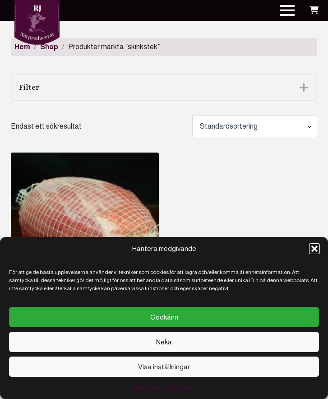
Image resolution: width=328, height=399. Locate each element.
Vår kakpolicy (147, 387)
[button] (314, 248)
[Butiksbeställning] (254, 126)
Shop (49, 47)
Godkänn (164, 317)
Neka (164, 342)
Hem (22, 47)
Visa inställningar (164, 367)
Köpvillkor (180, 387)
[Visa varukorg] (314, 10)
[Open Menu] (287, 10)
